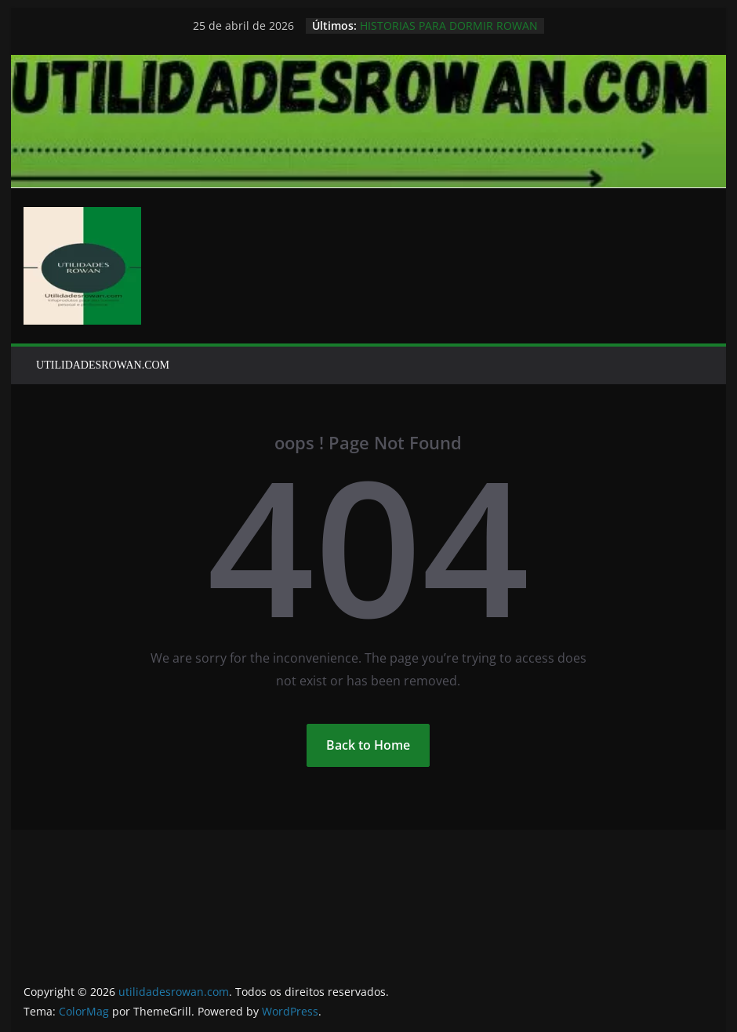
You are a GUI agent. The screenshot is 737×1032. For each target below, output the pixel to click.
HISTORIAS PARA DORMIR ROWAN (449, 25)
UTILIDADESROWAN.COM (102, 365)
